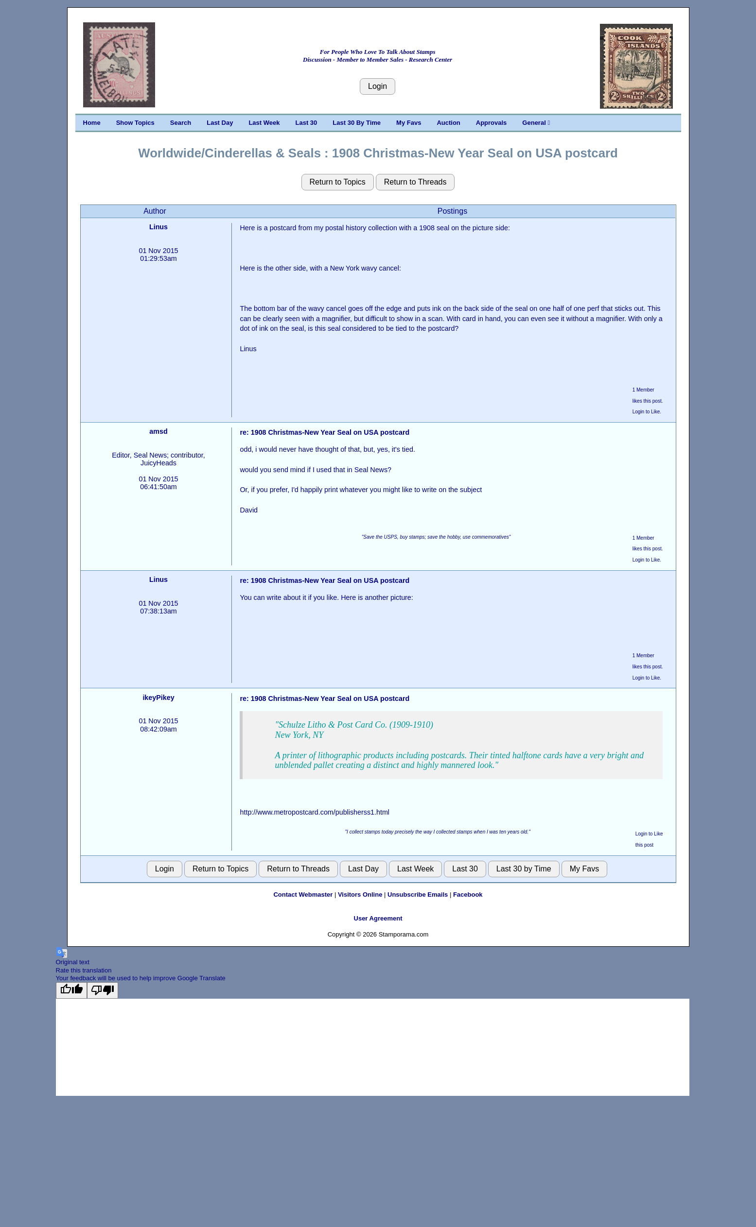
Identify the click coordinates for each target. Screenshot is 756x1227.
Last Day (220, 122)
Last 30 (306, 122)
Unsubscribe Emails (417, 894)
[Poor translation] (102, 990)
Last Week (264, 122)
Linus (158, 227)
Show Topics (135, 122)
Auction (448, 122)
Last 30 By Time (357, 122)
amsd (158, 431)
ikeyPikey (158, 697)
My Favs (408, 122)
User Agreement (378, 918)
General (536, 122)
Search (180, 122)
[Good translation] (71, 990)
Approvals (491, 122)
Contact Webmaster (303, 894)
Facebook (468, 894)
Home (92, 122)
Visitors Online (360, 894)
